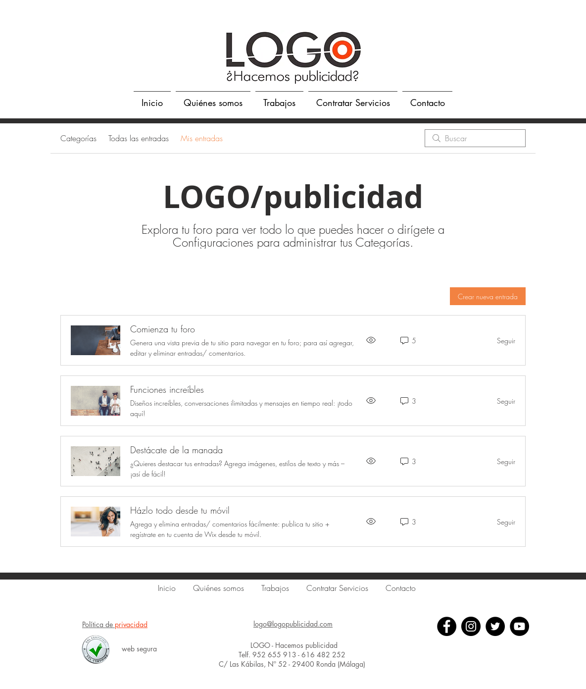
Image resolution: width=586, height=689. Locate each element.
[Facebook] (446, 626)
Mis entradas (202, 138)
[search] (475, 138)
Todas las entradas (138, 138)
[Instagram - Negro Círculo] (471, 626)
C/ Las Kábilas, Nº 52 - (255, 664)
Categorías (78, 138)
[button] (279, 98)
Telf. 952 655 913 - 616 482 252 (293, 654)
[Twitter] (495, 626)
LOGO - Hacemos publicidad (293, 645)
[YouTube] (519, 626)
